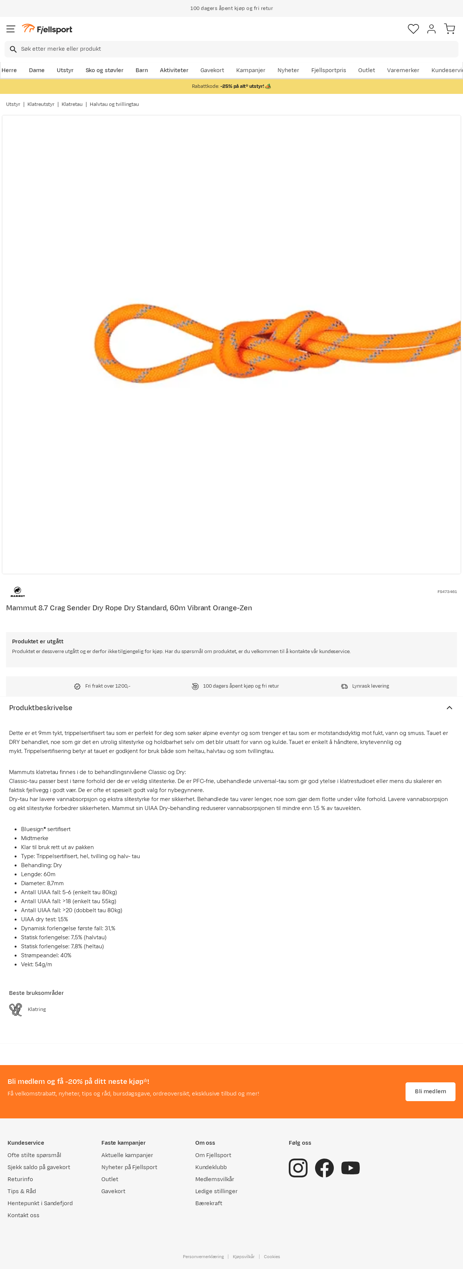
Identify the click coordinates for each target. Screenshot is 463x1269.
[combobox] (231, 49)
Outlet (366, 70)
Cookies (272, 1257)
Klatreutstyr (41, 104)
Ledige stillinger (216, 1191)
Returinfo (20, 1179)
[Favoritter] (413, 29)
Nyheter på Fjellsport (129, 1167)
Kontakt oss (23, 1215)
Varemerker (403, 70)
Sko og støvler (105, 70)
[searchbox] (239, 49)
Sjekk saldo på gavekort (39, 1167)
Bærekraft (209, 1203)
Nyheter (288, 70)
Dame (37, 70)
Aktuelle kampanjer (127, 1155)
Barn (142, 70)
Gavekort (213, 70)
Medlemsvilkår (215, 1179)
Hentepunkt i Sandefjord (40, 1203)
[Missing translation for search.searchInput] (12, 49)
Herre (9, 70)
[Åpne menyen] (11, 29)
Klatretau (72, 104)
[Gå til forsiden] (47, 29)
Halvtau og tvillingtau (114, 104)
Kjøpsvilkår (244, 1257)
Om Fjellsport (213, 1155)
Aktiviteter (174, 70)
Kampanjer (250, 70)
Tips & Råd (22, 1191)
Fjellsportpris (329, 70)
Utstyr (65, 70)
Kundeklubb (211, 1167)
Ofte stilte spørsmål (34, 1155)
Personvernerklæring (203, 1257)
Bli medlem (430, 1091)
